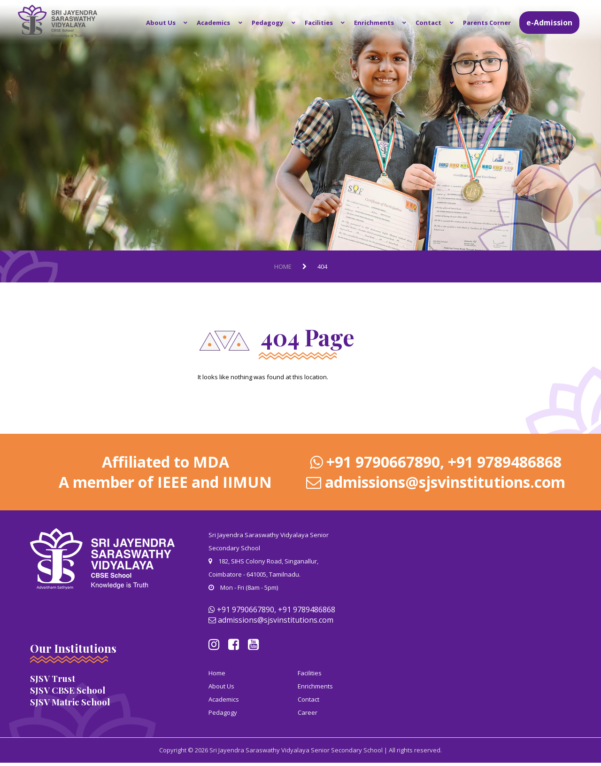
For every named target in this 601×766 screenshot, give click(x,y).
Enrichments (382, 22)
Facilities (331, 22)
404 (322, 266)
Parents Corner (487, 22)
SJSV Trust (52, 678)
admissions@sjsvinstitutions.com (445, 482)
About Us (185, 22)
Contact (433, 22)
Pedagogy (284, 22)
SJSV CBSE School (67, 690)
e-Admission (549, 22)
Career (307, 712)
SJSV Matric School (70, 702)
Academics (234, 22)
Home (283, 266)
